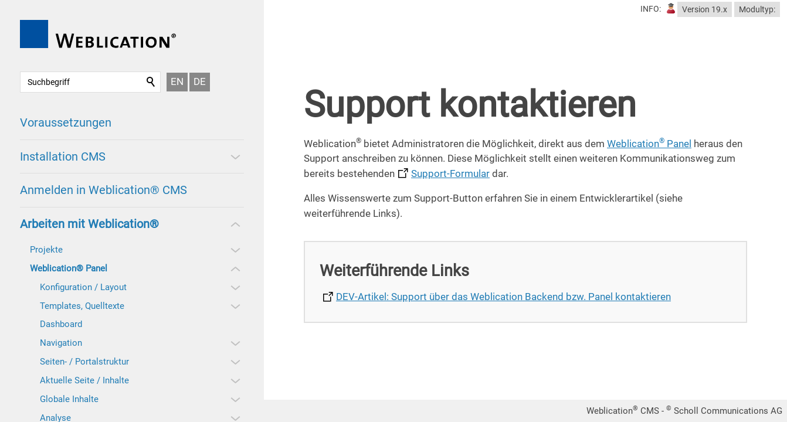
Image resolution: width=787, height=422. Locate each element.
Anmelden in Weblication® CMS (103, 190)
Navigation (61, 343)
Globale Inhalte (69, 399)
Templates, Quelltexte (82, 306)
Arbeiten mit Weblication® (89, 224)
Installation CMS (63, 156)
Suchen (151, 82)
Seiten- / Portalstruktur (84, 361)
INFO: (650, 8)
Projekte (46, 249)
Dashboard (61, 324)
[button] (234, 156)
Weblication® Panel (68, 268)
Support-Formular (450, 173)
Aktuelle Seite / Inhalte (84, 380)
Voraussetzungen (65, 122)
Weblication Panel (649, 143)
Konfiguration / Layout (83, 287)
